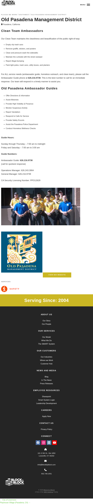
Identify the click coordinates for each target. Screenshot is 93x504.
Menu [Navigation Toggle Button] (85, 5)
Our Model (46, 337)
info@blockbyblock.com (46, 465)
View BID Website (57, 275)
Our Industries (46, 357)
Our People (46, 324)
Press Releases (46, 384)
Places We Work (9, 14)
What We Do (46, 340)
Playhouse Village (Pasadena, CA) (15, 503)
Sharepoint (46, 397)
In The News (46, 380)
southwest (24, 14)
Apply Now (46, 416)
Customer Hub (46, 364)
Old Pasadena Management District (48, 14)
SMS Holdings (48, 492)
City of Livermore (8, 500)
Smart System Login (46, 400)
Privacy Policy (46, 429)
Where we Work (46, 360)
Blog (46, 377)
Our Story (46, 321)
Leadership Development (46, 403)
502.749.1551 (46, 474)
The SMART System (46, 344)
